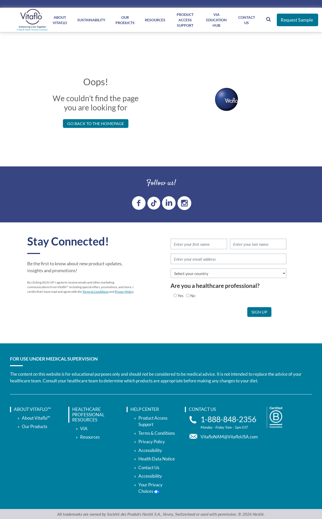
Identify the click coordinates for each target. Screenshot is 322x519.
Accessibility (150, 449)
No (192, 295)
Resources (155, 20)
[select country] (228, 273)
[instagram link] (184, 203)
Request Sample (297, 20)
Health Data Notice (156, 458)
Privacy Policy (124, 291)
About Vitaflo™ (36, 417)
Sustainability (91, 20)
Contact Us (246, 20)
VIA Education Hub (216, 19)
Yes (181, 295)
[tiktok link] (153, 202)
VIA (84, 428)
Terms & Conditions (95, 291)
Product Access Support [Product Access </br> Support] (185, 19)
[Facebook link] (139, 203)
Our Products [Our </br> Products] (125, 20)
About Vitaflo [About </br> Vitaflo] (60, 20)
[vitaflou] (32, 20)
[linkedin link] (169, 203)
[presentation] (208, 317)
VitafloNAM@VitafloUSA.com (229, 436)
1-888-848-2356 (228, 418)
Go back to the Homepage (95, 123)
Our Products (34, 426)
